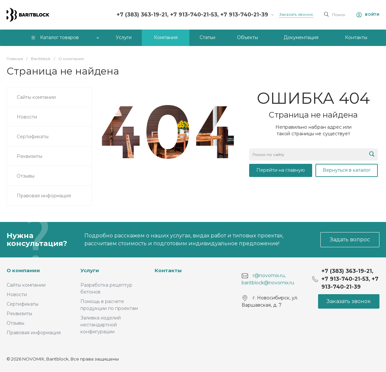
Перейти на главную (280, 170)
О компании (23, 270)
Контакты (168, 270)
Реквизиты (19, 314)
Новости (17, 294)
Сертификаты (22, 304)
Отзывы (15, 323)
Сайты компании (26, 285)
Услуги (89, 270)
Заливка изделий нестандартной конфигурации (100, 325)
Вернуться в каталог (347, 170)
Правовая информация (34, 333)
